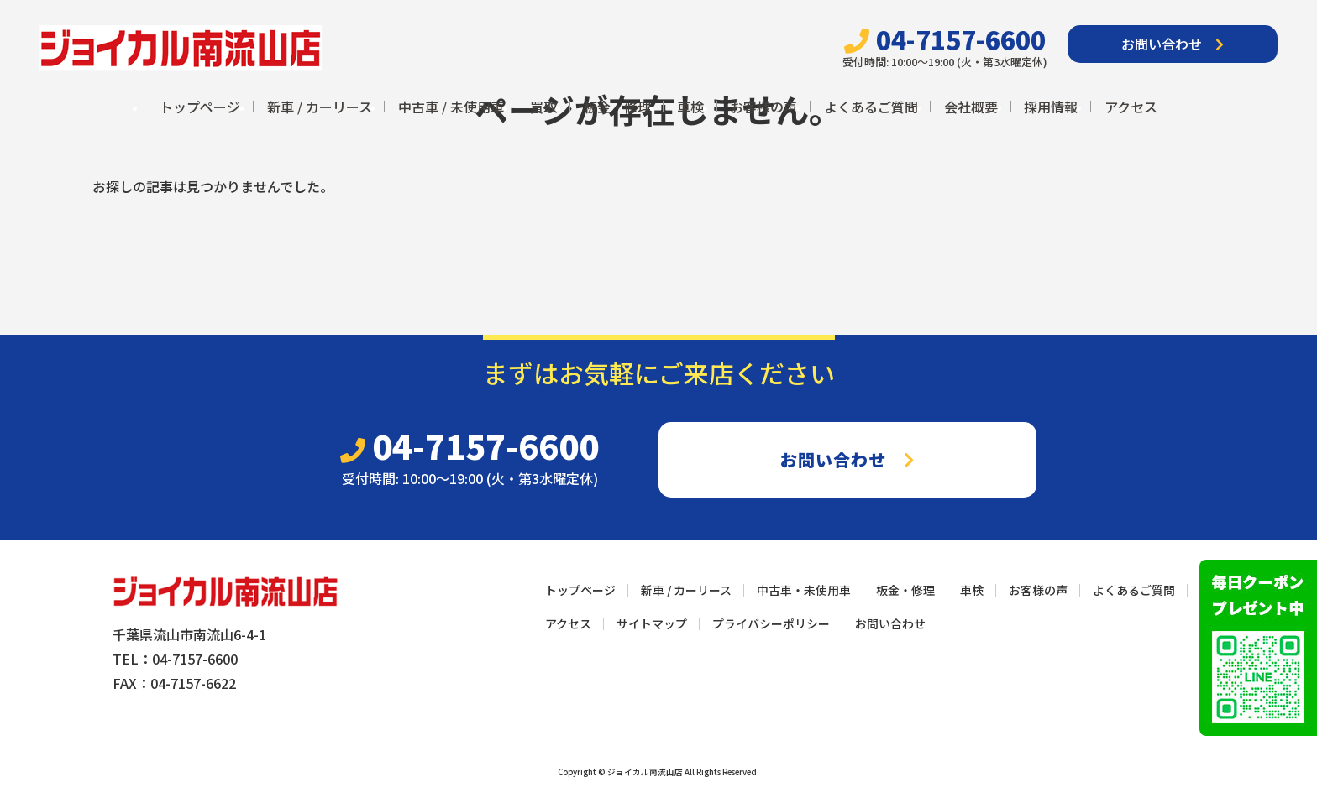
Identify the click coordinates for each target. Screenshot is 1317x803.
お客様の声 (763, 106)
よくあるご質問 (871, 106)
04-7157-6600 (945, 40)
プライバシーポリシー (771, 623)
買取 (543, 106)
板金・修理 (617, 106)
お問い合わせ (1172, 44)
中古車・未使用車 (804, 589)
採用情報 (1051, 106)
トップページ (200, 106)
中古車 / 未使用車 (451, 106)
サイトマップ (652, 623)
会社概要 (971, 106)
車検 (690, 106)
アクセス (1130, 106)
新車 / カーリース (319, 106)
